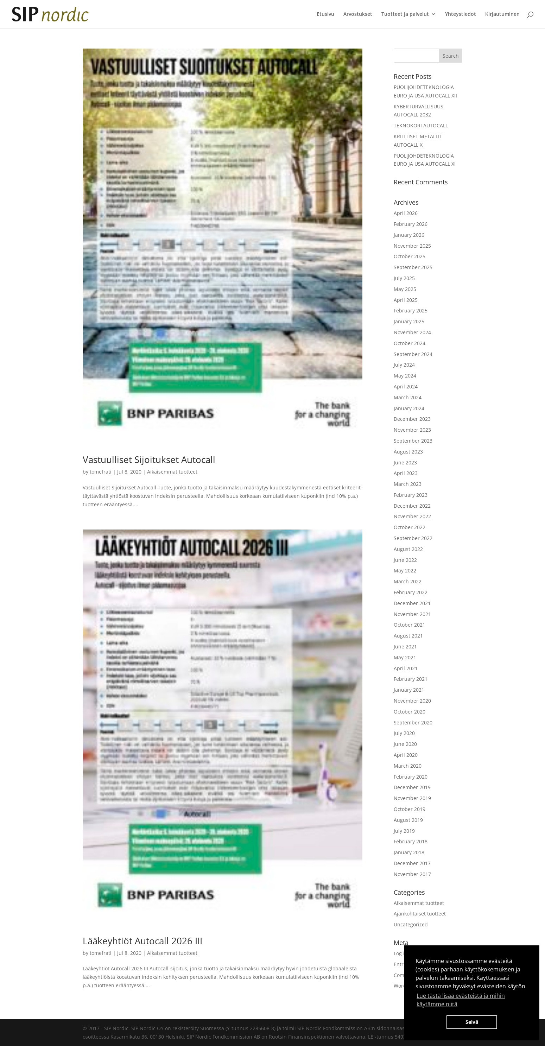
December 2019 (412, 787)
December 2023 (412, 419)
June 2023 (405, 462)
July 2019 (404, 831)
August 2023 (408, 451)
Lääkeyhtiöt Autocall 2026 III (142, 940)
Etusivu (325, 14)
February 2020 (410, 776)
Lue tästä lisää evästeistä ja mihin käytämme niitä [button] (461, 1000)
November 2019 (412, 798)
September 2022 (413, 538)
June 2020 (405, 744)
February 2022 (410, 592)
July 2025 (404, 278)
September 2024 (413, 354)
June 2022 (405, 560)
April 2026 (406, 213)
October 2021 (409, 624)
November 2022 (412, 516)
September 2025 (413, 267)
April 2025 (406, 300)
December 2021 (412, 603)
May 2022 (405, 570)
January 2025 (409, 321)
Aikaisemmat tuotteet (172, 471)
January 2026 (409, 235)
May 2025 (405, 289)
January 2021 (409, 689)
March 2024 (408, 397)
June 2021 (405, 646)
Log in (401, 953)
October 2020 (409, 711)
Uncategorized (411, 924)
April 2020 (406, 755)
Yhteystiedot (460, 14)
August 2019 (408, 820)
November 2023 (412, 429)
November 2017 (412, 874)
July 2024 (404, 364)
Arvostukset (357, 14)
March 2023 (408, 484)
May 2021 (405, 657)
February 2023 (410, 495)
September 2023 (413, 440)
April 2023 (406, 473)
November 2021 (412, 614)
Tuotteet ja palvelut (405, 14)
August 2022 (408, 549)
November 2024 (412, 332)
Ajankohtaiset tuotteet (420, 913)
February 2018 (410, 841)
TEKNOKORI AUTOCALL (421, 125)
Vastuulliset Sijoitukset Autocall (149, 459)
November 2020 (412, 700)
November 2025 (412, 245)
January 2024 (409, 408)
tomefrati (101, 471)
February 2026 (410, 224)
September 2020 (413, 722)
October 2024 (409, 343)
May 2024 (405, 375)
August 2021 (408, 635)
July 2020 (404, 733)
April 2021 (406, 668)
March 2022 (408, 581)
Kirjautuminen (502, 14)
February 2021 (410, 679)
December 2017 (412, 863)
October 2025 (409, 256)
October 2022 (409, 527)
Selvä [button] (471, 1022)
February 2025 (410, 310)
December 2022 (412, 505)
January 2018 (409, 852)
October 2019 (409, 809)
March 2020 (408, 765)
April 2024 (406, 386)
